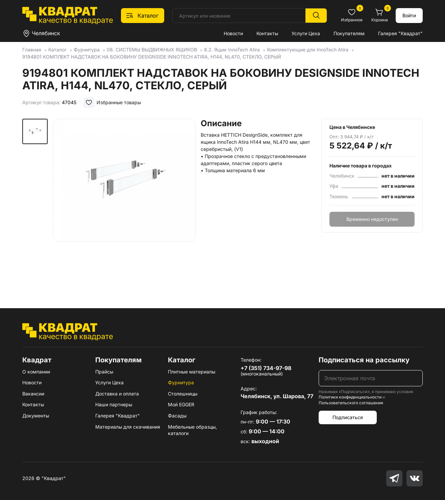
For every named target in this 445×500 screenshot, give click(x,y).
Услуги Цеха (306, 33)
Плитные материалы (191, 371)
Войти (409, 15)
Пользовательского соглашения (351, 402)
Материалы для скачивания (127, 427)
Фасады (177, 415)
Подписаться (347, 417)
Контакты (267, 33)
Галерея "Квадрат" (400, 33)
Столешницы (182, 393)
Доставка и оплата (117, 393)
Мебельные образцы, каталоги (192, 430)
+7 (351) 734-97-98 (266, 368)
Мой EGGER (181, 404)
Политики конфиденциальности (350, 397)
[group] (124, 204)
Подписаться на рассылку (364, 360)
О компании (36, 371)
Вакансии (33, 393)
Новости (233, 33)
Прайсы (104, 371)
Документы (35, 415)
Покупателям (349, 33)
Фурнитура (181, 382)
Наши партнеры (113, 404)
